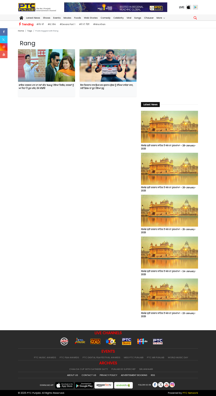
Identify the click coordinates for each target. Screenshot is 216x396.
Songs (137, 17)
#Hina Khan (99, 24)
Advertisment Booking (134, 375)
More (161, 17)
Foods (77, 17)
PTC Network (190, 393)
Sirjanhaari (146, 369)
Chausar (149, 17)
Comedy (105, 17)
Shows (46, 17)
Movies (67, 17)
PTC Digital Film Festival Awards (101, 357)
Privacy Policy (108, 375)
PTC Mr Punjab (155, 357)
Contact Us (89, 375)
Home (21, 30)
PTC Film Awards (69, 357)
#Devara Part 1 (67, 24)
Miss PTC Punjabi (133, 357)
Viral (129, 17)
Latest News (33, 17)
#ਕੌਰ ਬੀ (40, 24)
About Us (72, 375)
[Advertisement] (169, 74)
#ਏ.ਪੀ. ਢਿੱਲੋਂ (84, 24)
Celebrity (118, 17)
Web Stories (91, 17)
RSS (153, 375)
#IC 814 (52, 24)
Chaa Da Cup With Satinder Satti (88, 369)
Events (57, 17)
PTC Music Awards (45, 357)
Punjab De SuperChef (123, 369)
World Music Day (178, 357)
